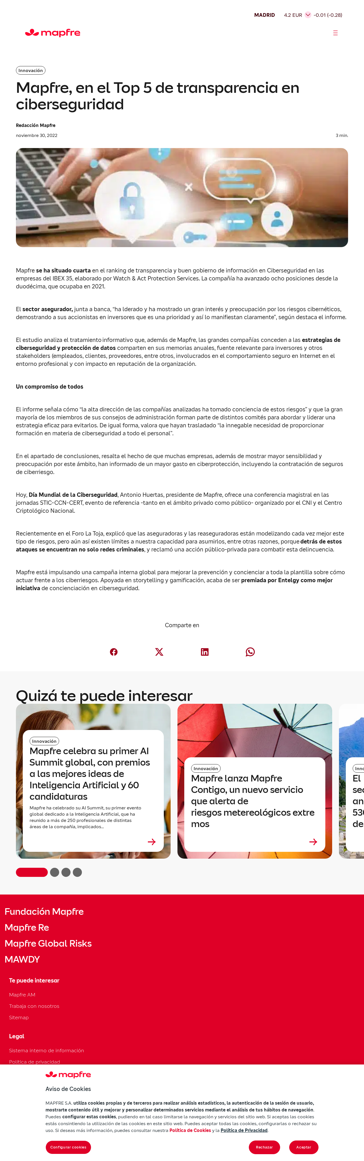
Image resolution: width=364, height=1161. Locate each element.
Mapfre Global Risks (48, 943)
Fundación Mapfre (44, 911)
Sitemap (19, 1017)
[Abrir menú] (335, 33)
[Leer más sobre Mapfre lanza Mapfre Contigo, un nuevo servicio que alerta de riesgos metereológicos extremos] (254, 842)
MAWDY (22, 959)
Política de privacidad (34, 1062)
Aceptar (303, 1147)
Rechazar (264, 1147)
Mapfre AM (22, 994)
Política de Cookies (190, 1130)
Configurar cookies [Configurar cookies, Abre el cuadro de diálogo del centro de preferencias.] (68, 1147)
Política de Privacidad (244, 1130)
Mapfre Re (27, 927)
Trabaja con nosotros (34, 1006)
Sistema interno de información (46, 1050)
